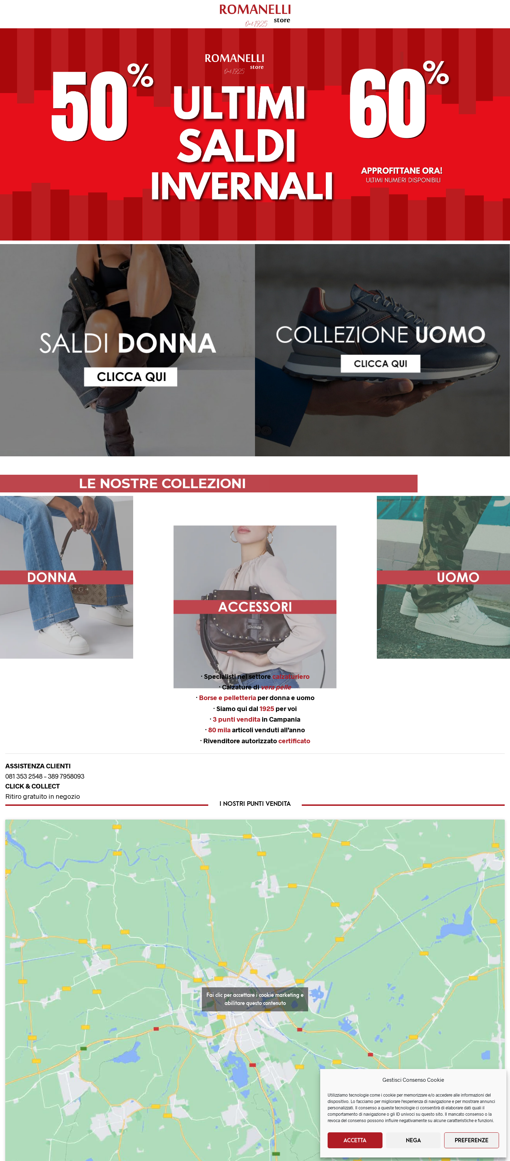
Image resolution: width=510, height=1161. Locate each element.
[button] (255, 134)
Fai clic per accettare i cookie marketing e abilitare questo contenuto (255, 999)
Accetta (355, 1140)
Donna (23, 14)
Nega (413, 1140)
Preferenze (471, 1140)
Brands (153, 14)
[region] (127, 350)
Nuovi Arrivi (106, 14)
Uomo (61, 14)
